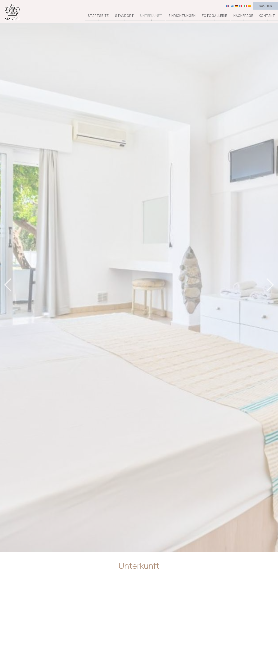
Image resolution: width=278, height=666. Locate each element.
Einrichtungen (182, 16)
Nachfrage (243, 16)
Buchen (265, 6)
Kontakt (267, 16)
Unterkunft (151, 16)
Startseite (98, 16)
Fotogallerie (214, 16)
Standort (124, 16)
